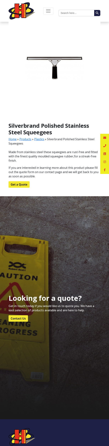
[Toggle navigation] (48, 10)
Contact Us (18, 318)
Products (25, 139)
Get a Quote (19, 184)
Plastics (39, 139)
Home (13, 139)
